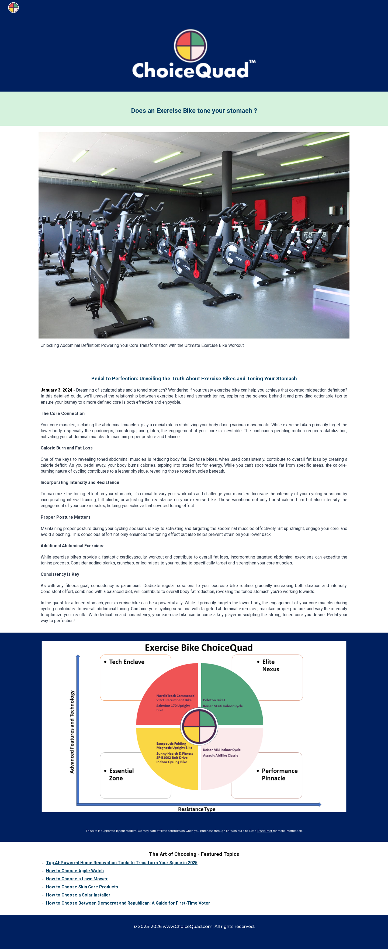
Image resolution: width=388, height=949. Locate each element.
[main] (194, 108)
